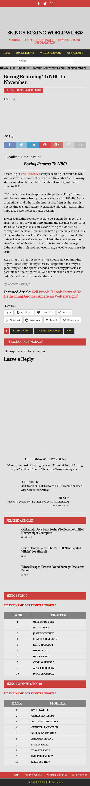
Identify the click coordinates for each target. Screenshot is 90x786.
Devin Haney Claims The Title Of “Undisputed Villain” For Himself (51, 549)
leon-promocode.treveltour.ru (25, 351)
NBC (69, 330)
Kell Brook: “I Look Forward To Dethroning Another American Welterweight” (42, 294)
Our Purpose (75, 53)
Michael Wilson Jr (48, 330)
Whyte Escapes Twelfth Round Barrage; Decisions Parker (52, 568)
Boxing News (21, 330)
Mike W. (11, 99)
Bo (25, 556)
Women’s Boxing (50, 53)
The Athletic (29, 173)
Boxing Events (25, 53)
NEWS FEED (7, 67)
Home (6, 53)
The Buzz (23, 67)
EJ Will (27, 574)
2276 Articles (57, 459)
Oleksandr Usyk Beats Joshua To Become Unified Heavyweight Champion (52, 531)
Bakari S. (28, 537)
